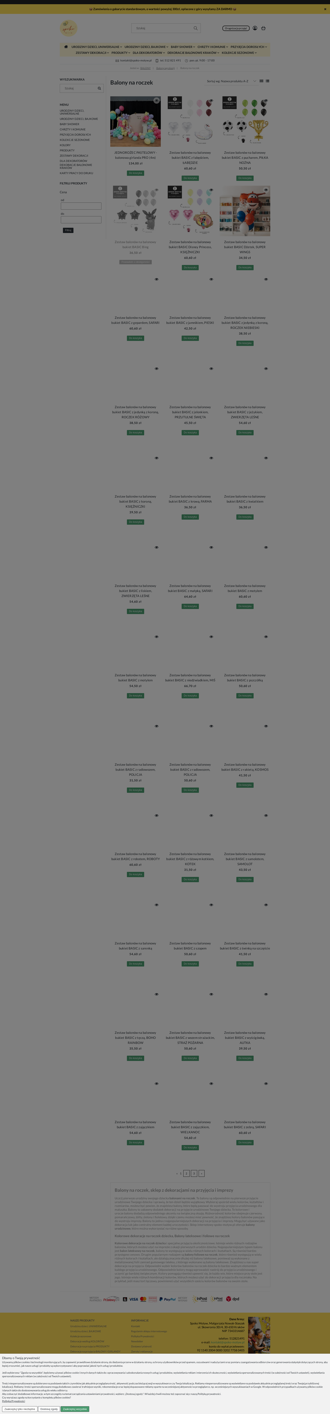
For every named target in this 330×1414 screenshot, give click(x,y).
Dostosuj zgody (49, 1409)
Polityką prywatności (209, 1393)
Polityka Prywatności (13, 1401)
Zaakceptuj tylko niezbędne (19, 1409)
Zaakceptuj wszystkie (75, 1409)
